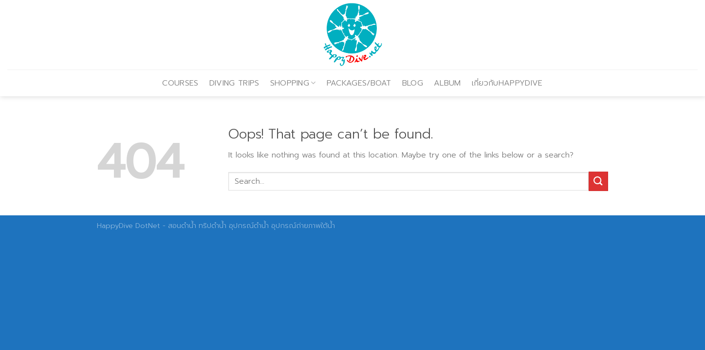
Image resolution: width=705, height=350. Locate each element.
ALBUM (447, 83)
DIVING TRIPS (234, 83)
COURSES (180, 83)
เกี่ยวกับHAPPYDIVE (507, 83)
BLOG (412, 83)
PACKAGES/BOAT (359, 83)
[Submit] (598, 181)
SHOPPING (293, 83)
